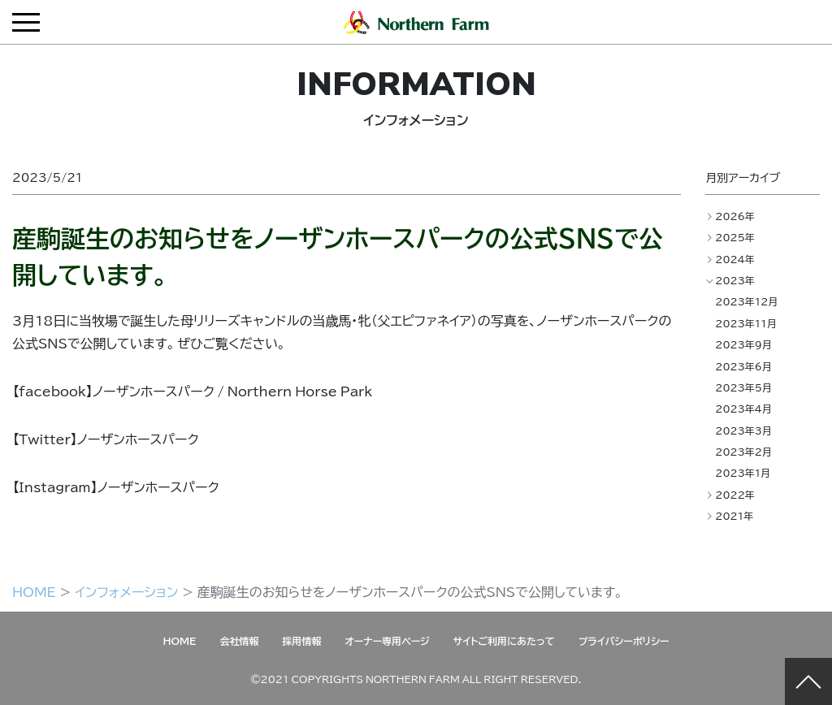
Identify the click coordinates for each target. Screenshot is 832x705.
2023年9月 (743, 344)
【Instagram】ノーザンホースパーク (115, 486)
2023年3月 (743, 430)
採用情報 (301, 641)
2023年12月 (746, 301)
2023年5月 (743, 387)
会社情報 (238, 641)
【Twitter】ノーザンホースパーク (105, 438)
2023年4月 (743, 408)
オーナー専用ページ (386, 641)
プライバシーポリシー (624, 641)
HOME (34, 591)
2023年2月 (743, 451)
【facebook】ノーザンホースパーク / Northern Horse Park (192, 390)
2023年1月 (742, 472)
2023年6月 (743, 366)
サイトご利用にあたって (504, 641)
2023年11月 (746, 323)
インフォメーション (126, 591)
